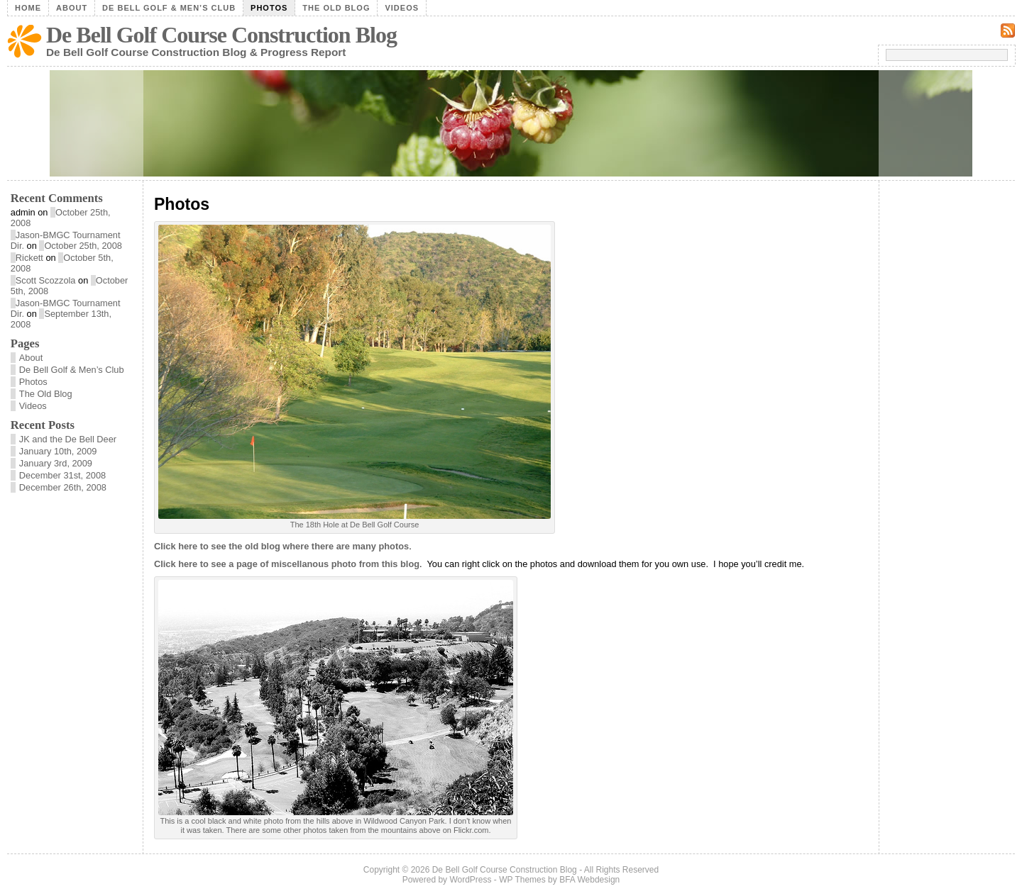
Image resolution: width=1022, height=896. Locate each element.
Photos (269, 8)
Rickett (29, 257)
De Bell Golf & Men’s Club (169, 8)
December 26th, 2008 (62, 487)
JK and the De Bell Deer (67, 439)
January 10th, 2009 (58, 451)
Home (28, 8)
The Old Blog (336, 8)
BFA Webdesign (589, 880)
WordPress (470, 880)
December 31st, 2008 (62, 475)
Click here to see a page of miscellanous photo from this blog (286, 564)
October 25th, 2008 (83, 245)
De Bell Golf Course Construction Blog (221, 34)
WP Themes (522, 880)
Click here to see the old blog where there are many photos (281, 546)
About (71, 8)
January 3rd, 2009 (55, 463)
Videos (402, 8)
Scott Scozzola (46, 280)
